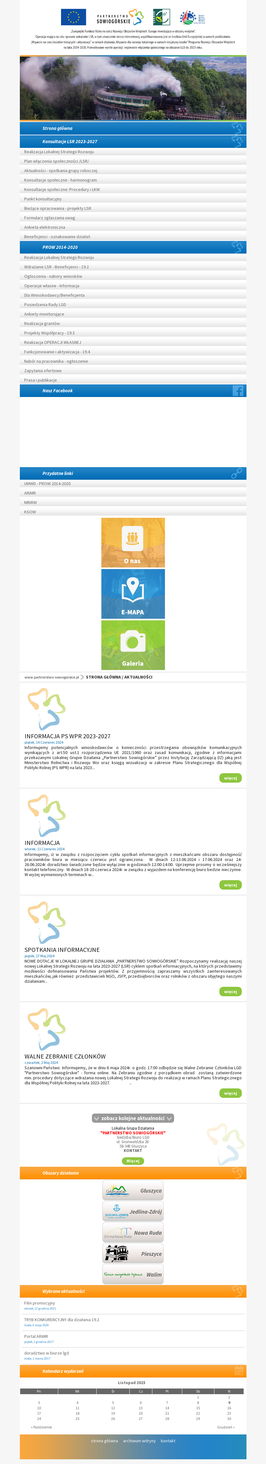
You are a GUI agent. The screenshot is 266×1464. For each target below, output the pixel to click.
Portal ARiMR (36, 1336)
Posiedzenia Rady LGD (45, 304)
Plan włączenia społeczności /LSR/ (56, 161)
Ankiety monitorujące (44, 314)
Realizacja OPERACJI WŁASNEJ (52, 342)
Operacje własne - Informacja (51, 285)
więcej (230, 778)
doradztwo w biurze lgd (46, 1353)
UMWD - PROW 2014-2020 (47, 483)
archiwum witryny (139, 1441)
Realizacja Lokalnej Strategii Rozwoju (59, 151)
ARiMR (30, 493)
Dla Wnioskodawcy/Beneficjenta (54, 295)
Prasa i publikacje (40, 380)
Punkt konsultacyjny (43, 199)
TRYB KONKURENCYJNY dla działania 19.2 (61, 1319)
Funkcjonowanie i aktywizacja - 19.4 (57, 352)
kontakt (168, 1441)
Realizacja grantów (42, 323)
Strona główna (57, 128)
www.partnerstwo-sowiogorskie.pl (52, 677)
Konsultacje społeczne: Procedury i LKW (62, 189)
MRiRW (30, 502)
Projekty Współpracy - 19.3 (49, 333)
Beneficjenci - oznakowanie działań (57, 236)
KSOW (30, 512)
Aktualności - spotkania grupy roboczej (60, 170)
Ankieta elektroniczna (44, 227)
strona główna (104, 1441)
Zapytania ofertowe (43, 370)
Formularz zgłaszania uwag (49, 218)
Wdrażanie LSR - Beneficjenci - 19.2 (56, 267)
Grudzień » (226, 1427)
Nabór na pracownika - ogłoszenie (56, 361)
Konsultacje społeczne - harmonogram (60, 180)
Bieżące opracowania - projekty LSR (57, 208)
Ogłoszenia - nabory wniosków (53, 276)
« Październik (41, 1427)
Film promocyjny (39, 1303)
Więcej (133, 1161)
